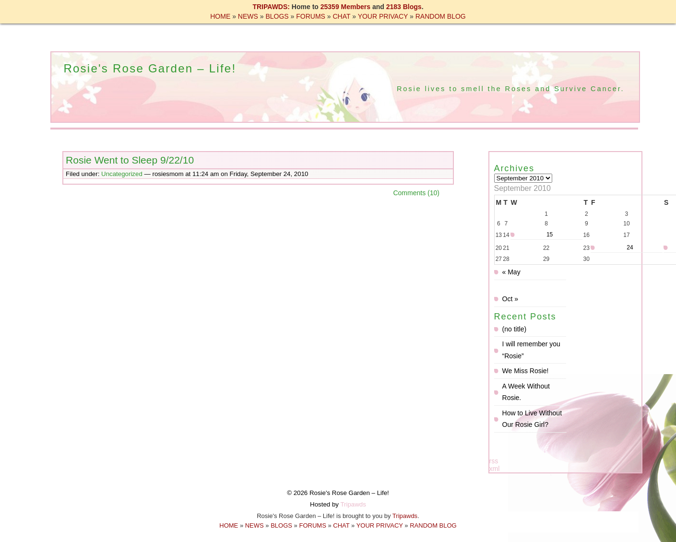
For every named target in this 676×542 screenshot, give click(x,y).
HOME (220, 16)
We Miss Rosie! (525, 371)
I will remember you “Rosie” (531, 350)
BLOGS (276, 16)
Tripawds (353, 504)
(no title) (514, 329)
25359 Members (345, 7)
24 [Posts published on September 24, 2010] (630, 247)
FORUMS (310, 16)
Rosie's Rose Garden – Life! (149, 68)
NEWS (248, 16)
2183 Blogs (404, 7)
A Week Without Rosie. (526, 392)
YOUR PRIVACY (383, 16)
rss (493, 461)
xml (494, 468)
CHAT (341, 16)
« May (511, 272)
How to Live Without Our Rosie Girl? (532, 419)
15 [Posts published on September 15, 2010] (549, 234)
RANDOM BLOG (440, 16)
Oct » (510, 299)
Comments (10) (416, 193)
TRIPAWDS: (271, 7)
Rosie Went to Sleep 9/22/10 (130, 159)
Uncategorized (121, 173)
